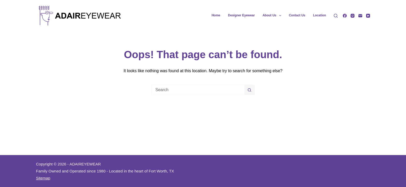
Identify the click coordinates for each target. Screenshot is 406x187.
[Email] (360, 16)
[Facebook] (345, 16)
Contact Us (297, 15)
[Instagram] (352, 16)
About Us (273, 15)
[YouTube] (368, 16)
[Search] (336, 16)
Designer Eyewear (241, 15)
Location (319, 15)
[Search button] (249, 90)
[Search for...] (197, 90)
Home (216, 15)
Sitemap (43, 178)
